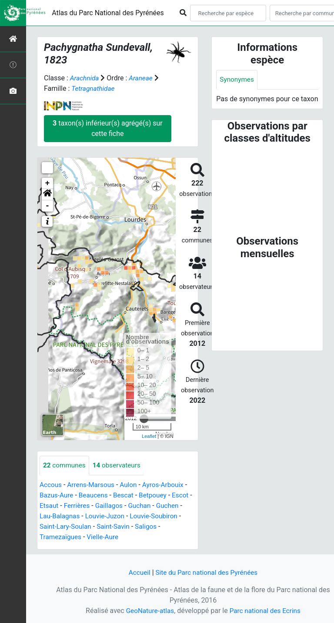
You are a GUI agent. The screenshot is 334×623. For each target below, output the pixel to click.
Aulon (132, 485)
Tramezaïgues (61, 537)
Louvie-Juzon (107, 516)
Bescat (126, 495)
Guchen (175, 506)
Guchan (147, 506)
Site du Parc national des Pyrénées (207, 572)
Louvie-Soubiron (159, 516)
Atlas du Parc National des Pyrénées (108, 13)
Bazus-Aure (57, 495)
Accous (51, 485)
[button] (47, 194)
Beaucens (95, 495)
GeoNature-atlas (148, 610)
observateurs (119, 465)
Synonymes (237, 80)
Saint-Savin (116, 527)
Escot (185, 495)
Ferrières (81, 506)
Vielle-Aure (105, 537)
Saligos (150, 527)
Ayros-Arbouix (167, 485)
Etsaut (53, 506)
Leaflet (149, 436)
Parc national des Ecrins (266, 610)
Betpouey (157, 495)
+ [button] (47, 183)
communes (65, 465)
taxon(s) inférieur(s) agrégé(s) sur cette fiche (108, 128)
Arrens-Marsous (93, 485)
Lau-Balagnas (61, 516)
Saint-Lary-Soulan (67, 527)
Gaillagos (115, 506)
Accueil (137, 572)
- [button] (47, 206)
